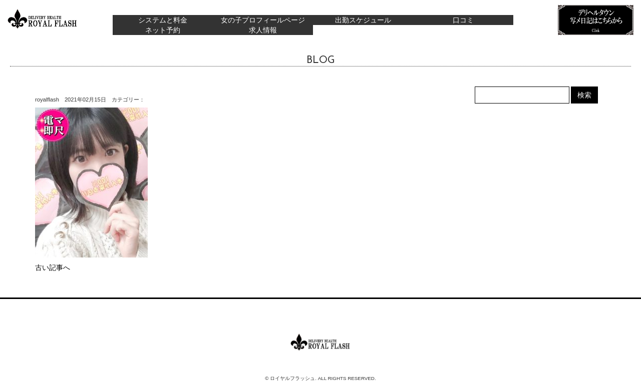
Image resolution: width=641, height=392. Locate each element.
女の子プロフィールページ (263, 20)
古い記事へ (52, 268)
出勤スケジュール (363, 20)
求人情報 (263, 30)
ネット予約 (162, 30)
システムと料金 (162, 20)
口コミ (463, 20)
